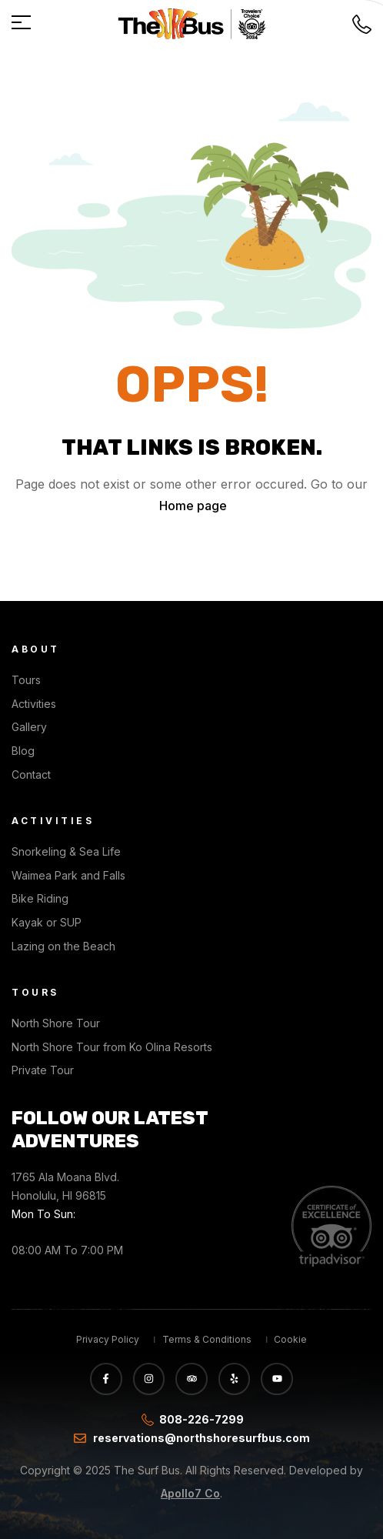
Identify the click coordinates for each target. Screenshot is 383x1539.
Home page (193, 505)
